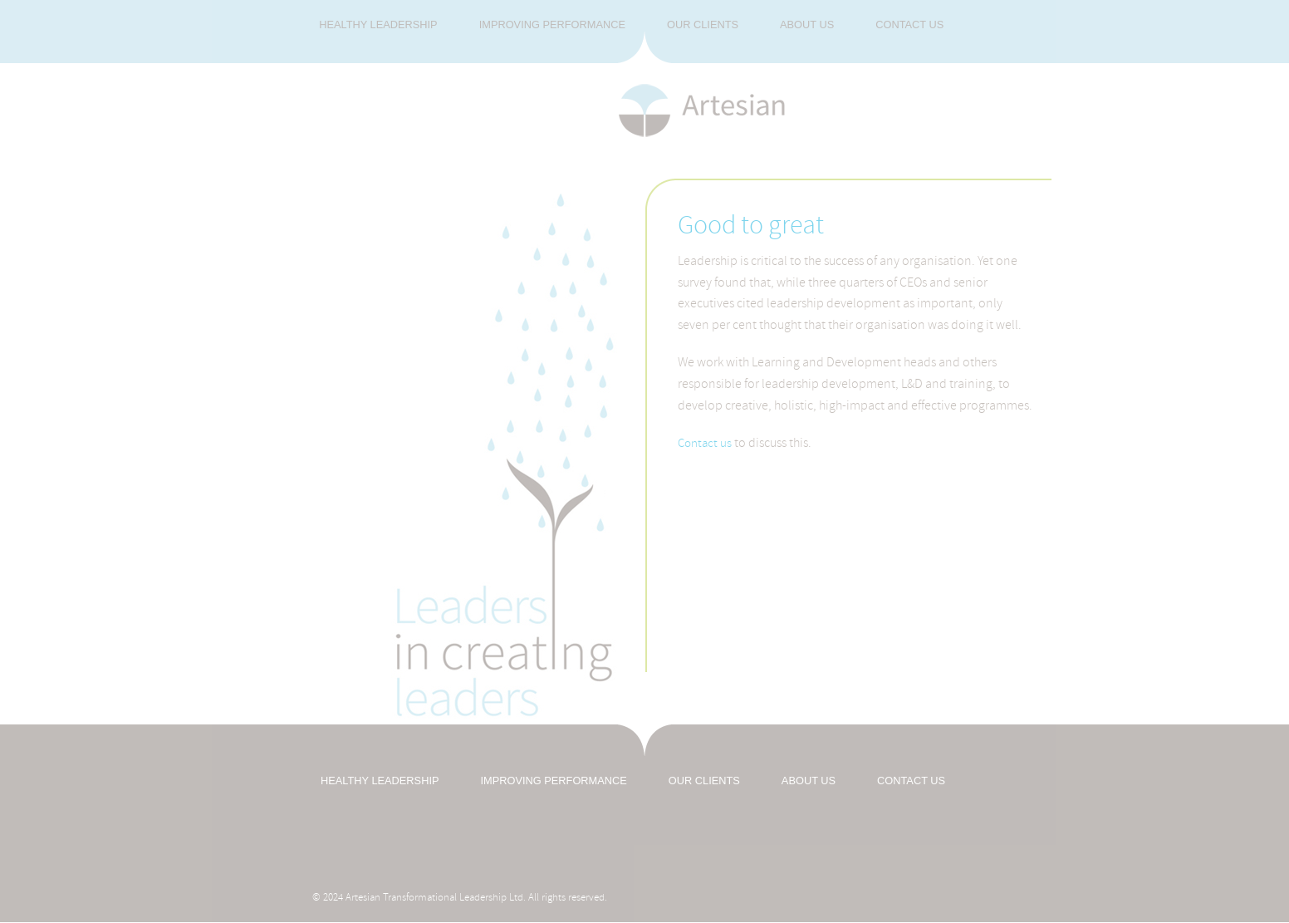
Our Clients (702, 24)
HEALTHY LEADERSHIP (380, 780)
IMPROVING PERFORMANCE (553, 780)
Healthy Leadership (378, 24)
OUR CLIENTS (704, 780)
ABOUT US (809, 780)
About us (807, 24)
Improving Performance (552, 24)
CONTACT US (911, 780)
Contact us (909, 24)
